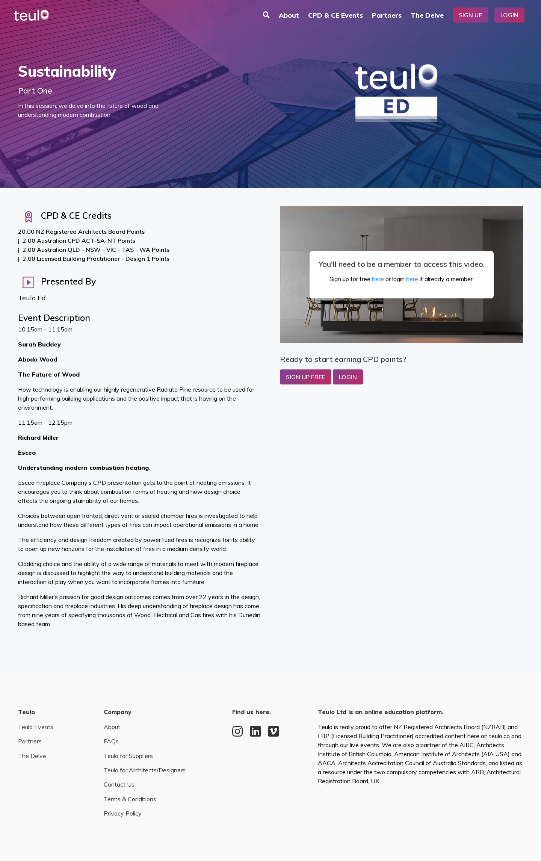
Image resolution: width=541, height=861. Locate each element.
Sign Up (470, 15)
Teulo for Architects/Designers (145, 770)
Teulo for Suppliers (128, 756)
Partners (387, 15)
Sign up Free (305, 377)
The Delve (427, 15)
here (378, 279)
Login (509, 15)
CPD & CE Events (335, 15)
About (289, 15)
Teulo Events (35, 727)
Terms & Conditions (130, 799)
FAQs (111, 741)
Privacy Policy (123, 813)
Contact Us (119, 784)
